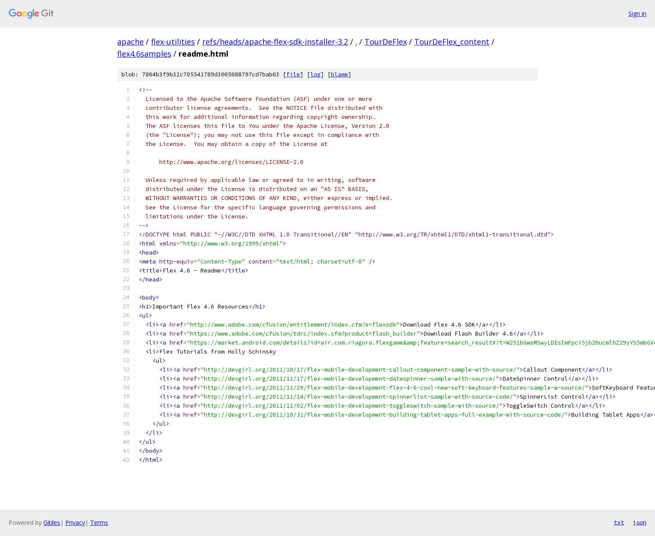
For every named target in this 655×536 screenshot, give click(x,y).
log (315, 74)
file (293, 74)
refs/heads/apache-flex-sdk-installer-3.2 (275, 41)
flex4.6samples (144, 53)
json (639, 522)
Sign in (637, 13)
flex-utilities (173, 41)
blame (339, 74)
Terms (99, 522)
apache (130, 41)
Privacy (75, 522)
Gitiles (51, 522)
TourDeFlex (385, 41)
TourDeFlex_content (451, 41)
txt (619, 522)
